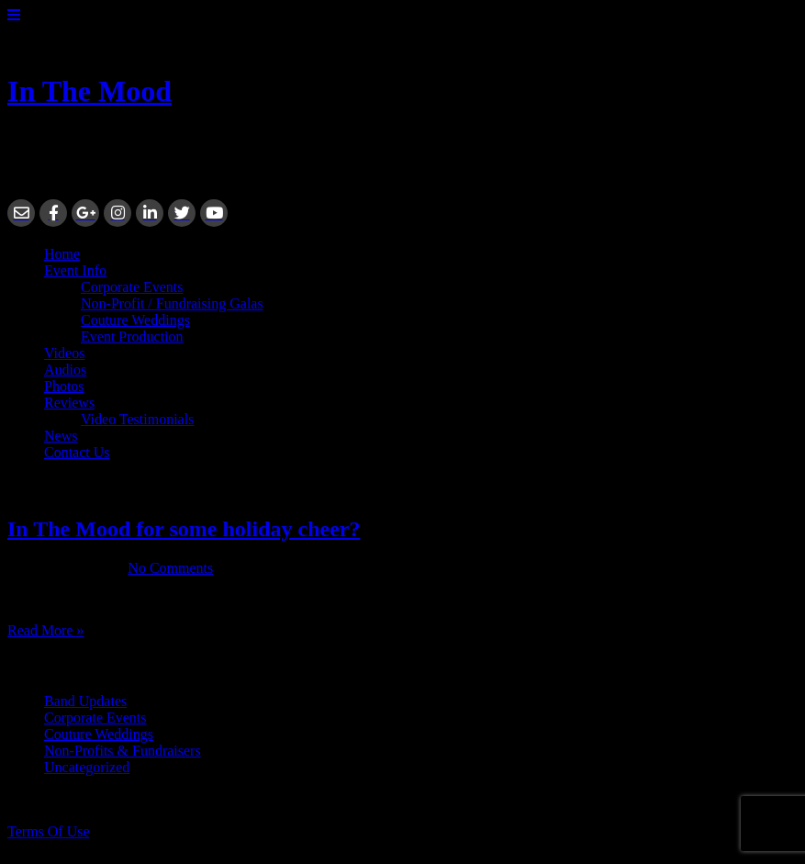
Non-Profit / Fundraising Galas (172, 303)
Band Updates (85, 701)
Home (62, 254)
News (60, 435)
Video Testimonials (137, 419)
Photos (64, 386)
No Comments (170, 568)
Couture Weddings (135, 320)
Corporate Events (132, 287)
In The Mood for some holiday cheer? (183, 529)
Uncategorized (86, 767)
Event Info (75, 270)
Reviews (69, 402)
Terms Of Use (48, 831)
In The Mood (89, 90)
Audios (65, 369)
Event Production (132, 336)
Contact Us (77, 452)
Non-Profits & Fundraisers (122, 750)
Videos (64, 353)
